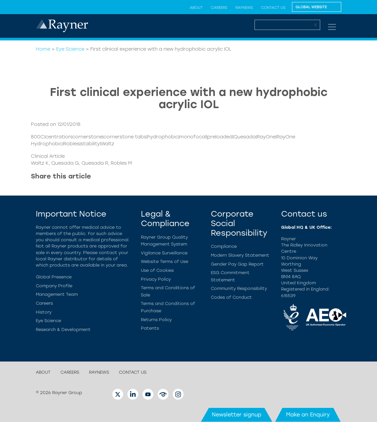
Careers (219, 7)
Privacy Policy (156, 279)
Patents (150, 328)
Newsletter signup (236, 414)
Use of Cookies (157, 270)
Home (43, 49)
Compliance (224, 246)
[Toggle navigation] (332, 27)
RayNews (244, 7)
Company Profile (54, 285)
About (196, 7)
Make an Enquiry (308, 414)
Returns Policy (156, 319)
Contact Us (273, 7)
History (44, 312)
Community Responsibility (239, 288)
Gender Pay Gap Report (237, 264)
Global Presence (54, 276)
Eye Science (70, 49)
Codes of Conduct (231, 297)
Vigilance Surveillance (164, 252)
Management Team (57, 294)
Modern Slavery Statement (240, 255)
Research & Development (63, 329)
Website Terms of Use (164, 261)
